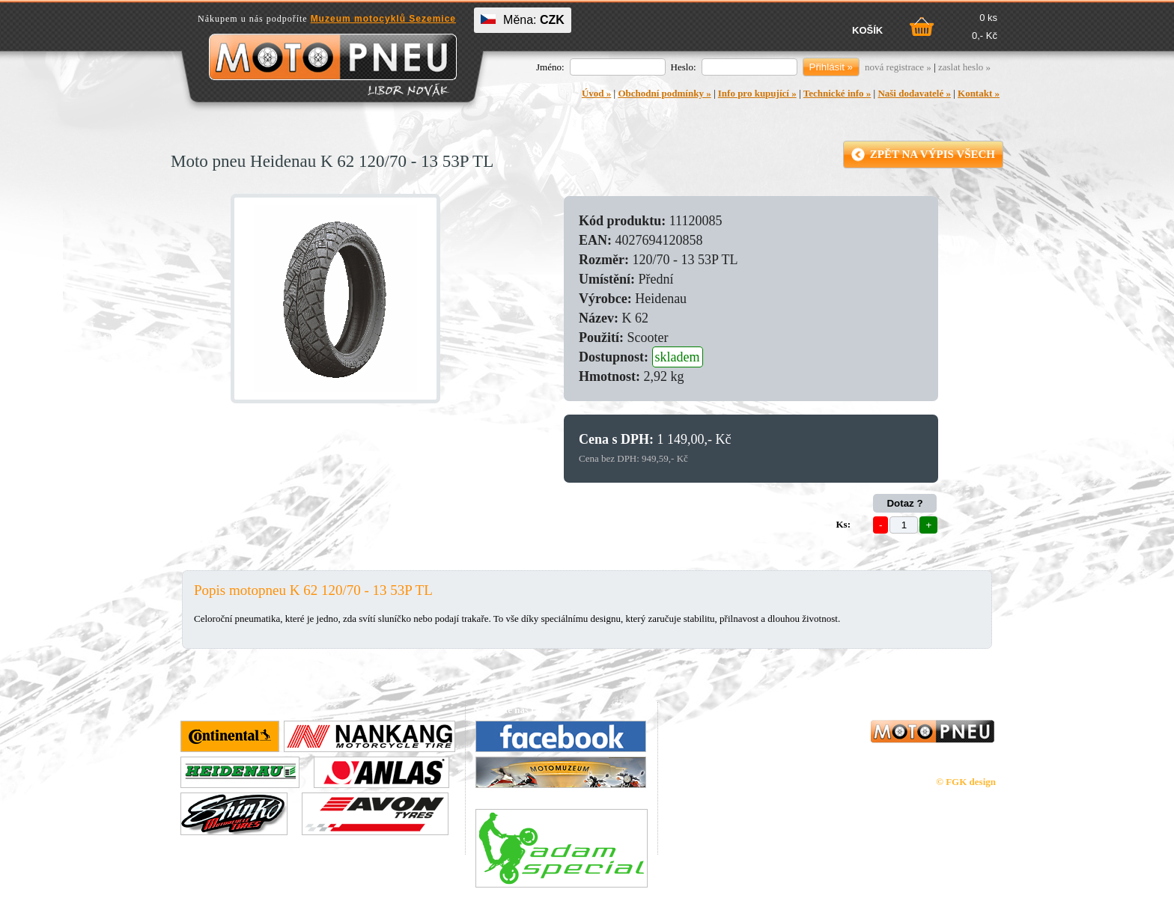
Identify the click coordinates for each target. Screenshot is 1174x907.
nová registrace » (898, 67)
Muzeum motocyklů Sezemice (383, 18)
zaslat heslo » (964, 67)
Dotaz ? (904, 503)
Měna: (523, 19)
